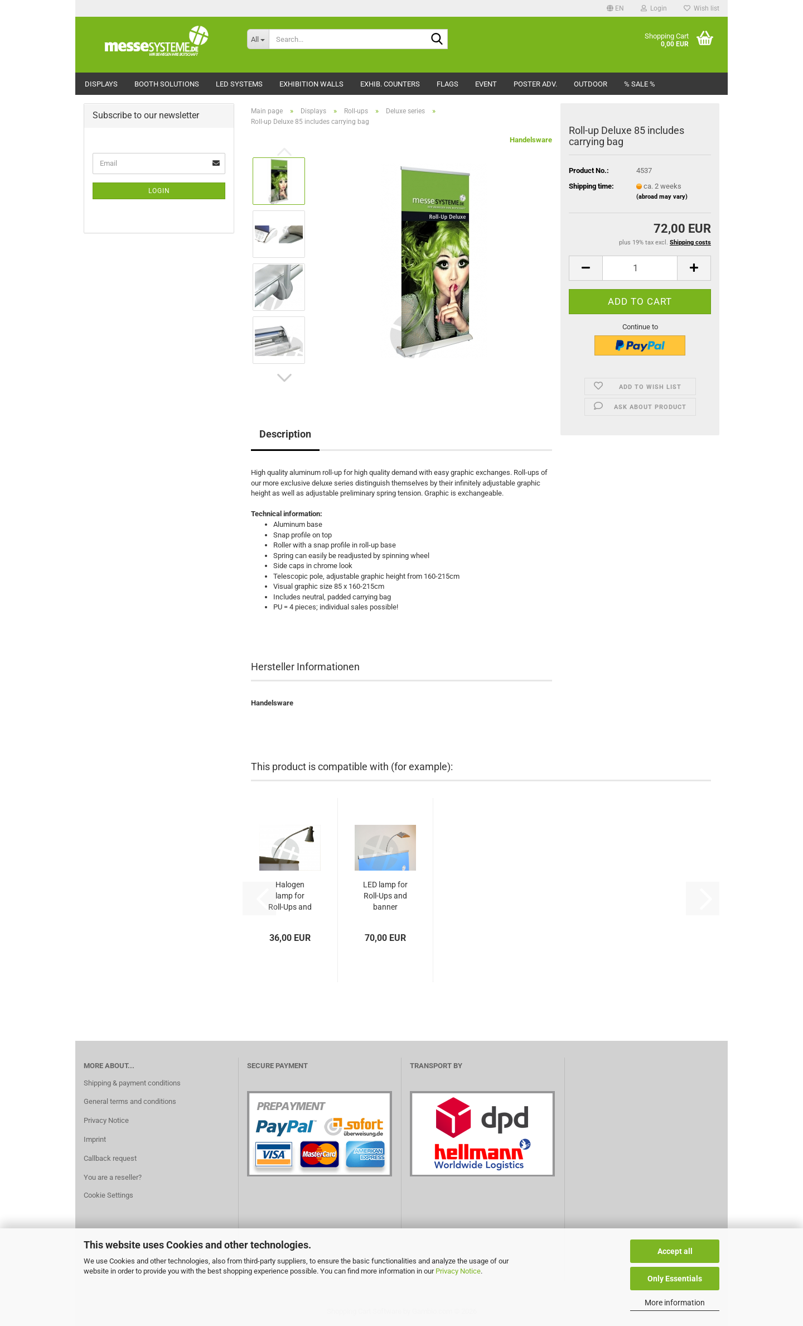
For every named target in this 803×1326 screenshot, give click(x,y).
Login (159, 191)
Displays (101, 84)
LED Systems (239, 84)
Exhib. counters (390, 84)
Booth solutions (166, 84)
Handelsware (531, 140)
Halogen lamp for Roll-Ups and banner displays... (290, 896)
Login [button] (654, 8)
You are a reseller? (113, 1177)
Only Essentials (674, 1278)
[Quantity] (640, 268)
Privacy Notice (458, 1271)
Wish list (701, 8)
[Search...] (258, 39)
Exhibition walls (311, 84)
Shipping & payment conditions (132, 1083)
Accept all (675, 1251)
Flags (447, 84)
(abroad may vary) (662, 196)
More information (675, 1302)
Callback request (110, 1158)
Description (285, 434)
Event (486, 84)
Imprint (95, 1139)
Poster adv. (535, 84)
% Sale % (639, 84)
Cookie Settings (108, 1195)
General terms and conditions (130, 1101)
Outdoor (590, 84)
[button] (615, 8)
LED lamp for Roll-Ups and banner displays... (385, 896)
